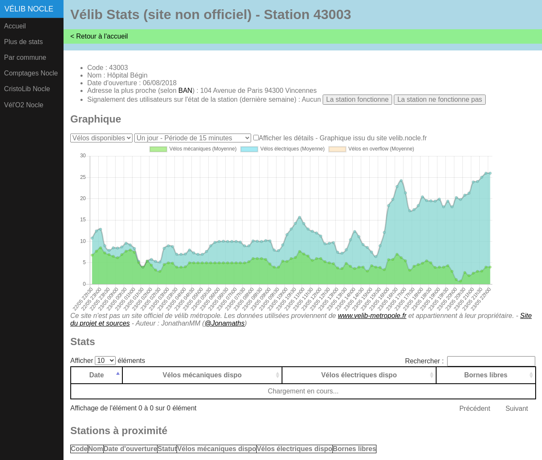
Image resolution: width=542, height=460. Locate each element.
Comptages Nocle (31, 73)
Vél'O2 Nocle (24, 105)
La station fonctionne (357, 99)
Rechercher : (470, 361)
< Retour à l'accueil (99, 36)
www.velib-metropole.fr (372, 315)
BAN (185, 90)
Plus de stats (23, 41)
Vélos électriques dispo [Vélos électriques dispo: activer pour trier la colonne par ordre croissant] (359, 375)
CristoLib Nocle (27, 88)
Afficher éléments (107, 360)
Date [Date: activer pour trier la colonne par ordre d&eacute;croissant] (96, 375)
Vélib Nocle (29, 9)
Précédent (474, 408)
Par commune (25, 57)
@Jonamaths (225, 323)
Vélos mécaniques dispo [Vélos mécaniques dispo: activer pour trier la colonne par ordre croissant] (202, 375)
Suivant (517, 408)
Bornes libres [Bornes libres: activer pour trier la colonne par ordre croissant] (485, 375)
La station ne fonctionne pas (439, 99)
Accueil (15, 26)
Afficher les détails (286, 138)
